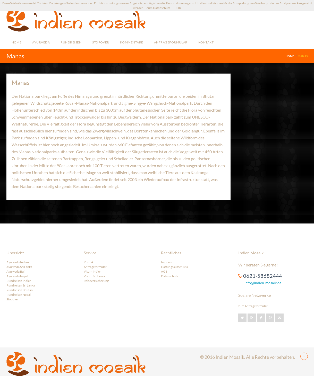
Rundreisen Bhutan (19, 290)
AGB (164, 271)
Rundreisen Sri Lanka (20, 285)
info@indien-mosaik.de (262, 283)
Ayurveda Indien (17, 262)
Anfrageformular (171, 42)
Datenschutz (169, 276)
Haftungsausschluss (174, 267)
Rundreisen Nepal (18, 295)
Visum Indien (92, 271)
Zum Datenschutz (158, 8)
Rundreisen (71, 42)
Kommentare (131, 42)
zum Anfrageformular (253, 306)
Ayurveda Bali (15, 271)
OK (178, 8)
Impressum (168, 262)
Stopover (100, 42)
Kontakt (206, 42)
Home (17, 42)
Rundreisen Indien (18, 281)
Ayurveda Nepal (17, 276)
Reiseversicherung (96, 281)
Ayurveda (41, 42)
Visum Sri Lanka (94, 276)
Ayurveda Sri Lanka (19, 267)
